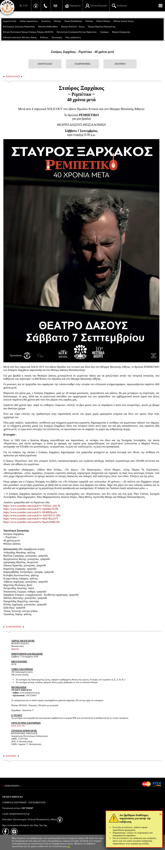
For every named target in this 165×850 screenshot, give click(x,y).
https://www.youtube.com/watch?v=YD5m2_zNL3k (31, 505)
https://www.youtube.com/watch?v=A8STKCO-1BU (32, 515)
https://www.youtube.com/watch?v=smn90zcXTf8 (30, 508)
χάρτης (15, 649)
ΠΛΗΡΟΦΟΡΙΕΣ (82, 64)
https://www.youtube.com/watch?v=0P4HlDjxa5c (30, 512)
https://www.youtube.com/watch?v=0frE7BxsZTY (30, 518)
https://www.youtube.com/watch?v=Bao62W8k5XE (31, 522)
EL (21, 5)
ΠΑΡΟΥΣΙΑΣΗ (45, 64)
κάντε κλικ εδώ (18, 725)
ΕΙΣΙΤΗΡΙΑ (120, 64)
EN (26, 5)
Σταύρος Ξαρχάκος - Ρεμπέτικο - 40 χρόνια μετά (82, 52)
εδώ (68, 846)
